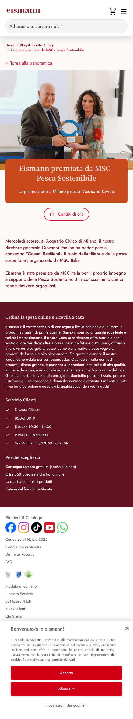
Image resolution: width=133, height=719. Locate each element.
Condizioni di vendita (23, 547)
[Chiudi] (127, 628)
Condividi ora (66, 214)
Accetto (66, 672)
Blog (50, 45)
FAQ (8, 562)
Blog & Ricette (31, 45)
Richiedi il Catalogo (23, 518)
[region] (66, 670)
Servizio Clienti (20, 400)
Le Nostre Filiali (18, 601)
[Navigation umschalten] (122, 11)
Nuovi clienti (15, 608)
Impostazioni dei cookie (64, 705)
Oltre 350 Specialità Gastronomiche (34, 474)
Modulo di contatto (21, 586)
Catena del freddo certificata (28, 489)
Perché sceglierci (22, 457)
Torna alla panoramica (28, 63)
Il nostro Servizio (19, 593)
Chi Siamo (13, 616)
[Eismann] (25, 11)
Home (10, 45)
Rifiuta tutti (67, 689)
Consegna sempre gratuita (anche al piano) (40, 466)
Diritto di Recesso (19, 554)
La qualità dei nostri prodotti (28, 481)
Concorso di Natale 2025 (26, 539)
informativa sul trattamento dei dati (49, 659)
